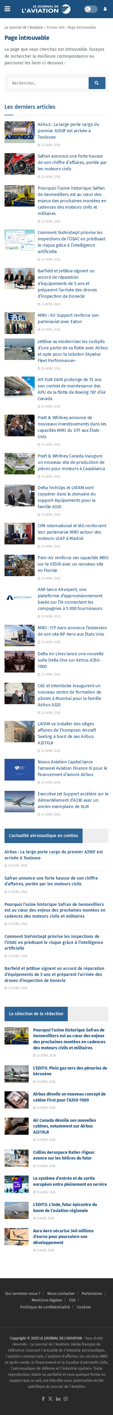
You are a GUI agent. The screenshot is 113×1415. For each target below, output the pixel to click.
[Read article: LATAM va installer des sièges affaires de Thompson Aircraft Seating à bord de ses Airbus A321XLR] (20, 732)
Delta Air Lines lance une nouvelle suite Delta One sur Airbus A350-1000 (71, 660)
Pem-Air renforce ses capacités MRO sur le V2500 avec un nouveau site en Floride (73, 564)
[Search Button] (97, 83)
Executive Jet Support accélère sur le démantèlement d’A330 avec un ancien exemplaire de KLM (73, 800)
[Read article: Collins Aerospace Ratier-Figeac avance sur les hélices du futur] (17, 1158)
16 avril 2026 (44, 1082)
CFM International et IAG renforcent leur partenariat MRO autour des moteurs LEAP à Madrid (72, 532)
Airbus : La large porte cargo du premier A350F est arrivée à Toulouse (68, 131)
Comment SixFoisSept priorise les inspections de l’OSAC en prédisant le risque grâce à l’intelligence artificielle (54, 942)
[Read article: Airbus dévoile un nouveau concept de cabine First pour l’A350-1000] (17, 1100)
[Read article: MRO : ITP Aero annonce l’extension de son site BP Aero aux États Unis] (20, 636)
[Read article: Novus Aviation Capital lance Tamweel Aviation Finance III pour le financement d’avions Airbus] (20, 770)
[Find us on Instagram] (66, 1399)
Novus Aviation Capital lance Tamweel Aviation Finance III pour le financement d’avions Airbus (72, 768)
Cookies (84, 1307)
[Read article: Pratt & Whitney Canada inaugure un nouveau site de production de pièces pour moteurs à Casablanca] (20, 464)
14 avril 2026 (44, 1108)
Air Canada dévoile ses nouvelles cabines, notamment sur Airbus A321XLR (64, 1126)
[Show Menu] (7, 9)
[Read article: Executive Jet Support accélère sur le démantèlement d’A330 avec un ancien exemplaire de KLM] (20, 802)
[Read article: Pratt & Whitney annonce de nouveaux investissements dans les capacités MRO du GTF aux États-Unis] (20, 425)
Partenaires (92, 1293)
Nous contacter (61, 1293)
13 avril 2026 (44, 1192)
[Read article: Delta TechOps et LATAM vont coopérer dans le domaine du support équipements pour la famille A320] (20, 495)
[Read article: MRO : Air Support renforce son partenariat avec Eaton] (20, 323)
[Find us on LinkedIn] (58, 1399)
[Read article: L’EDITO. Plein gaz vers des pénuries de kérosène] (17, 1074)
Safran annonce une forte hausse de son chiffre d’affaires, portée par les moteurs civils (72, 162)
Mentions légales (47, 1300)
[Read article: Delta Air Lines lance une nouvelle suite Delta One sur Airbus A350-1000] (20, 661)
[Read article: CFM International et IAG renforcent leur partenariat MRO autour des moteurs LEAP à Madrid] (20, 533)
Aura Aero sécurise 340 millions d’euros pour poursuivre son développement (63, 1236)
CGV (72, 1300)
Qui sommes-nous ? (22, 1293)
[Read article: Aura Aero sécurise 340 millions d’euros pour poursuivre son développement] (17, 1236)
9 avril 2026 (43, 1218)
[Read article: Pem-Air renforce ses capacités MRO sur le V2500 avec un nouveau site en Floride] (20, 565)
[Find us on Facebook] (43, 1399)
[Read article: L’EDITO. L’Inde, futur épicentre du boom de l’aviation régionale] (17, 1210)
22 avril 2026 (49, 674)
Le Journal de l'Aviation (24, 27)
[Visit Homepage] (47, 9)
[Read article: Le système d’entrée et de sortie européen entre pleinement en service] (17, 1184)
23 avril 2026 (49, 145)
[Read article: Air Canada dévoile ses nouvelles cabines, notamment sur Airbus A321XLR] (17, 1126)
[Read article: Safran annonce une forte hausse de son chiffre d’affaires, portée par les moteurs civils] (20, 164)
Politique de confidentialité (45, 1307)
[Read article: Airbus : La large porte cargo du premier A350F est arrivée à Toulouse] (20, 132)
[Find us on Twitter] (50, 1399)
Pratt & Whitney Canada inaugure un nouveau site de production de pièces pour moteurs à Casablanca (71, 462)
